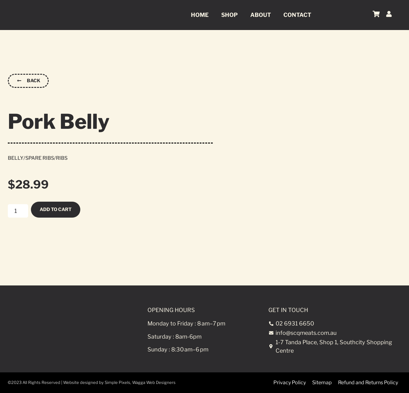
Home (200, 15)
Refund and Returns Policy (368, 382)
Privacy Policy (289, 382)
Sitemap (322, 382)
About (260, 15)
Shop (229, 15)
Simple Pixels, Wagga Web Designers (140, 382)
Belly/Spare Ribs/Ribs (37, 158)
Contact (297, 15)
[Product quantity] (18, 211)
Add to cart (57, 209)
